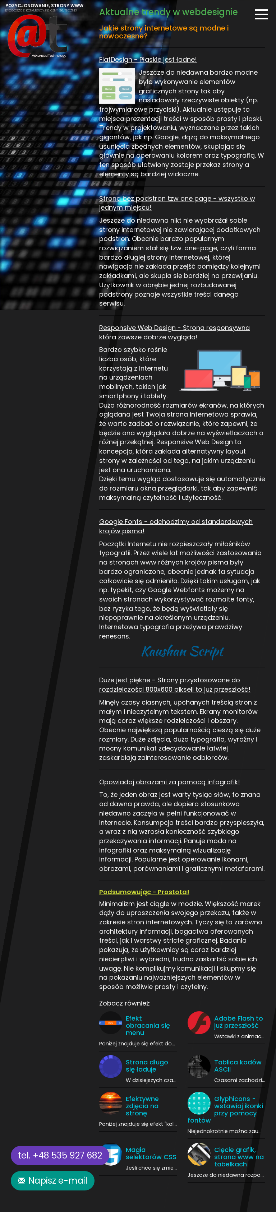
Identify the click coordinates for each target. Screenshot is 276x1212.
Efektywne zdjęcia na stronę (142, 1106)
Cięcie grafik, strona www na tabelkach (239, 1157)
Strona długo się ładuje (147, 1066)
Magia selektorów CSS (151, 1153)
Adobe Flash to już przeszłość (238, 1022)
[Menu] (262, 14)
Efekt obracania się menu (148, 1025)
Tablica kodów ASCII (238, 1066)
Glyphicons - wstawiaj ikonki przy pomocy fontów (225, 1109)
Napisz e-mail (57, 1181)
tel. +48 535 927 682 (60, 1155)
